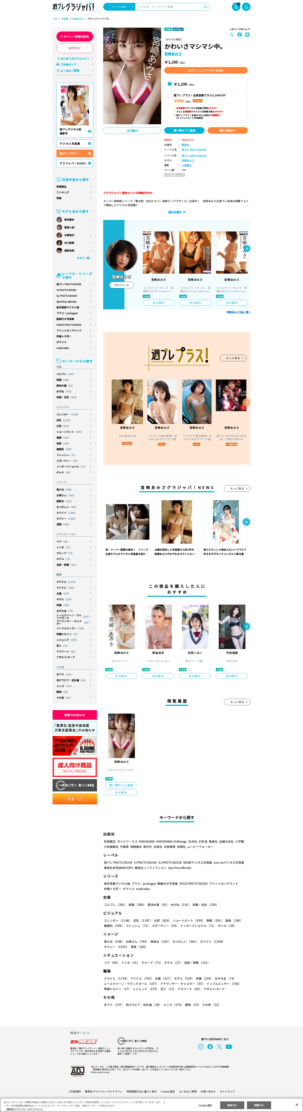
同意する (259, 1105)
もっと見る (233, 358)
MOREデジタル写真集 (195, 862)
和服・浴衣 (67, 397)
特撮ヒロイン (67, 634)
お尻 (63, 426)
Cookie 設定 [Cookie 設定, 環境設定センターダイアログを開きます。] (205, 1105)
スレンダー (68, 414)
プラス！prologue (67, 313)
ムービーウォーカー (200, 847)
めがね (64, 391)
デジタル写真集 (70, 143)
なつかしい (67, 507)
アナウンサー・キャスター (73, 622)
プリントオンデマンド (69, 330)
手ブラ (64, 674)
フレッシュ (66, 455)
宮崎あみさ (77, 19)
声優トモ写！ (63, 336)
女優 (63, 593)
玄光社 (192, 841)
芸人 (62, 645)
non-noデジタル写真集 (226, 862)
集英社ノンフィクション (150, 868)
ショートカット (69, 432)
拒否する (232, 1105)
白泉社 (158, 847)
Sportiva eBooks (66, 301)
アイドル (66, 588)
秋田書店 (110, 841)
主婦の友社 (226, 841)
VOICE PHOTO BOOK (68, 325)
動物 (62, 692)
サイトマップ (227, 1091)
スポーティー (67, 461)
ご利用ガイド (68, 64)
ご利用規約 (74, 1091)
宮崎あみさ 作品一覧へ (238, 312)
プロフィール (121, 285)
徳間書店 (136, 847)
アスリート (66, 651)
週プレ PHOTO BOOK (68, 284)
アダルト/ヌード (65, 657)
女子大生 (65, 611)
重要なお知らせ (74, 715)
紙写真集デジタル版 (67, 307)
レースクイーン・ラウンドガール (73, 616)
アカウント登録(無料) (74, 36)
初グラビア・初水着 (71, 680)
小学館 (239, 841)
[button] (247, 249)
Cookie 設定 (168, 1091)
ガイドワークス (127, 841)
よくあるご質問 (69, 70)
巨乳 (64, 420)
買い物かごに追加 (184, 130)
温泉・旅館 (67, 565)
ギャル (64, 472)
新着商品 (61, 186)
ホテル (64, 559)
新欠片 (147, 847)
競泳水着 (65, 385)
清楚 (63, 524)
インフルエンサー (71, 628)
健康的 (64, 449)
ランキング (62, 192)
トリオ (64, 547)
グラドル (66, 582)
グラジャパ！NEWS (73, 163)
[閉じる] (297, 1104)
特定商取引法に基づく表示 (142, 1091)
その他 (64, 697)
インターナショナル (71, 466)
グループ (65, 553)
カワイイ (66, 513)
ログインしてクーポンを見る (206, 70)
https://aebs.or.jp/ (99, 1072)
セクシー (66, 518)
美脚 (63, 437)
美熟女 (64, 501)
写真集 (64, 19)
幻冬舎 (202, 841)
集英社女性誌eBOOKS (118, 868)
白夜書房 (169, 847)
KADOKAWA (147, 841)
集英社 (185, 144)
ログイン (75, 48)
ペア (62, 541)
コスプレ (66, 374)
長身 (63, 443)
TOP (55, 19)
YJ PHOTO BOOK (66, 290)
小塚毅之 (187, 165)
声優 (63, 605)
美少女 (64, 489)
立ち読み (132, 131)
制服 (63, 380)
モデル (64, 599)
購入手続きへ (228, 130)
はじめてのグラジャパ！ (75, 58)
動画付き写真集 (65, 319)
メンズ (64, 686)
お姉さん (66, 495)
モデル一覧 (83, 258)
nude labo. (63, 348)
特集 (58, 198)
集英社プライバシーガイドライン (104, 1091)
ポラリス (61, 342)
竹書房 (124, 847)
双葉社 (181, 847)
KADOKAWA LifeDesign (171, 841)
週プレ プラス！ (69, 153)
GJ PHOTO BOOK (66, 296)
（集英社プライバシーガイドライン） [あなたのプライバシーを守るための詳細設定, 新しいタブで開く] (24, 1109)
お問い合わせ (207, 1091)
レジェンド (67, 640)
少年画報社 (111, 847)
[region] (151, 1105)
